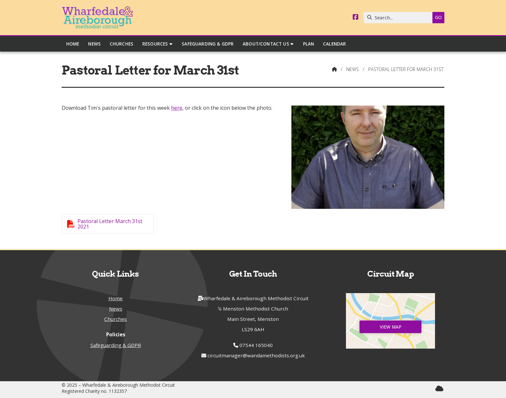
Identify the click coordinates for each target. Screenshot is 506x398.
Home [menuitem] (72, 44)
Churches (115, 319)
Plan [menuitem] (308, 44)
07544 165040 (256, 345)
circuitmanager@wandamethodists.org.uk (256, 355)
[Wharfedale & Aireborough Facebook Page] (356, 17)
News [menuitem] (94, 44)
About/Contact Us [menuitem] (266, 44)
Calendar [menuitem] (334, 44)
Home (115, 298)
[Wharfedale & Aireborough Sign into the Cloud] (439, 388)
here (176, 107)
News (352, 69)
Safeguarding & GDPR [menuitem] (208, 44)
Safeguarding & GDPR (115, 345)
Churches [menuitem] (121, 44)
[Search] (399, 17)
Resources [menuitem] (155, 44)
